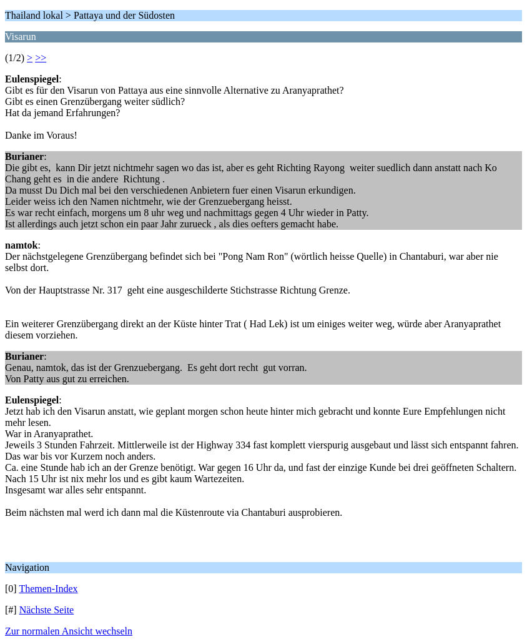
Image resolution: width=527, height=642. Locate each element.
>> (40, 57)
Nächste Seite (46, 610)
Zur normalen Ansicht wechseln (68, 631)
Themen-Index (48, 588)
